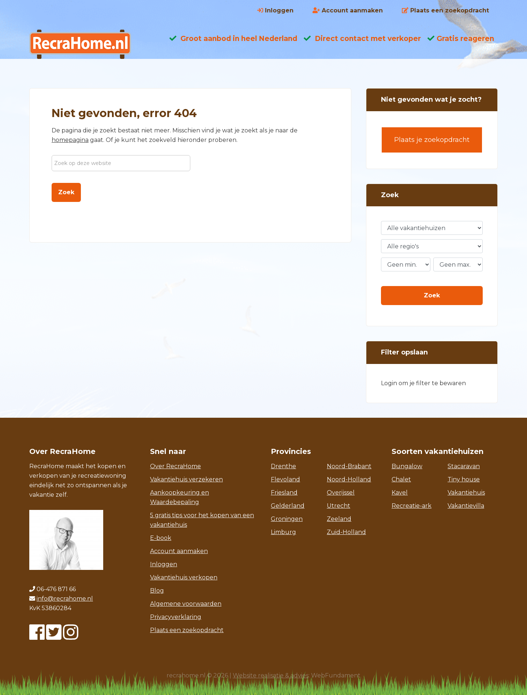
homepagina (70, 139)
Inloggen (163, 564)
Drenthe (283, 466)
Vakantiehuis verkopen (183, 577)
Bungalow (407, 466)
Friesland (284, 492)
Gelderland (287, 505)
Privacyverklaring (175, 616)
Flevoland (285, 479)
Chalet (401, 479)
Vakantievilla (466, 505)
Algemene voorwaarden (185, 603)
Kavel (400, 492)
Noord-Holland (349, 479)
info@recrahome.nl (65, 598)
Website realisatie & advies (271, 675)
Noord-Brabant (349, 466)
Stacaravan (464, 466)
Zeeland (339, 518)
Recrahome (87, 44)
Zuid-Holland (346, 532)
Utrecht (338, 505)
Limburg (283, 532)
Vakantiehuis (466, 492)
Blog (157, 590)
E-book (160, 537)
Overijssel (341, 492)
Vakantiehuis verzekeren (186, 479)
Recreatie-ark (411, 505)
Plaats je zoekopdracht (432, 140)
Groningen (287, 518)
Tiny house (464, 479)
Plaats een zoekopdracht (187, 630)
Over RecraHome (175, 466)
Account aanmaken (179, 551)
